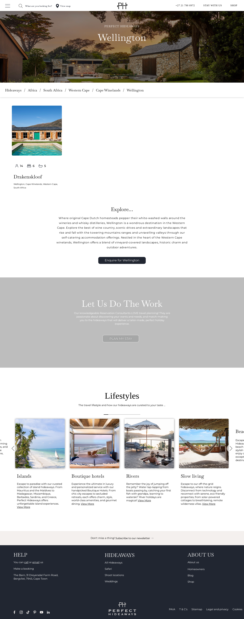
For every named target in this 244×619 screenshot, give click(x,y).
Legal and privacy (217, 609)
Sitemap (196, 609)
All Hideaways (113, 562)
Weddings (111, 581)
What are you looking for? (38, 6)
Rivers (132, 476)
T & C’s (183, 609)
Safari (108, 568)
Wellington (19, 184)
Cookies (237, 609)
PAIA (172, 609)
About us (193, 562)
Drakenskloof (28, 177)
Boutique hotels (88, 476)
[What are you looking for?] (21, 6)
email (35, 562)
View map (65, 6)
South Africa (52, 90)
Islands (24, 476)
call (26, 562)
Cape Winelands (108, 90)
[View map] (57, 6)
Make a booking (24, 568)
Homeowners (196, 569)
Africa (32, 90)
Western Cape (79, 90)
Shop (191, 581)
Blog (190, 575)
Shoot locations (114, 575)
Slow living (192, 476)
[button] (13, 448)
